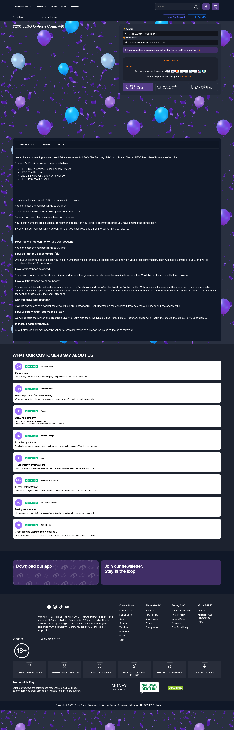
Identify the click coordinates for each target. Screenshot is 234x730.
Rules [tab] (46, 144)
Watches (123, 627)
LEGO (122, 635)
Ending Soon (125, 614)
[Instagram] (55, 607)
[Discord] (174, 17)
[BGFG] (134, 666)
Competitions (20, 6)
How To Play (58, 6)
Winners (76, 6)
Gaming (123, 623)
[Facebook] (197, 17)
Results (41, 6)
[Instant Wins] (204, 666)
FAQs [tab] (61, 144)
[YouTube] (67, 607)
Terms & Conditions (181, 610)
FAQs (200, 622)
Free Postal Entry (180, 627)
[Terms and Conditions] (169, 666)
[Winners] (29, 666)
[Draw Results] (99, 666)
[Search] (196, 7)
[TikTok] (61, 607)
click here (187, 76)
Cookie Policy (178, 619)
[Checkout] (215, 6)
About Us (150, 610)
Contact (201, 610)
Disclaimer (177, 623)
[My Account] (206, 6)
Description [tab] (27, 144)
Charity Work (152, 627)
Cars (121, 619)
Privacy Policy (178, 614)
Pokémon (124, 631)
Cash (121, 640)
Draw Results (152, 619)
